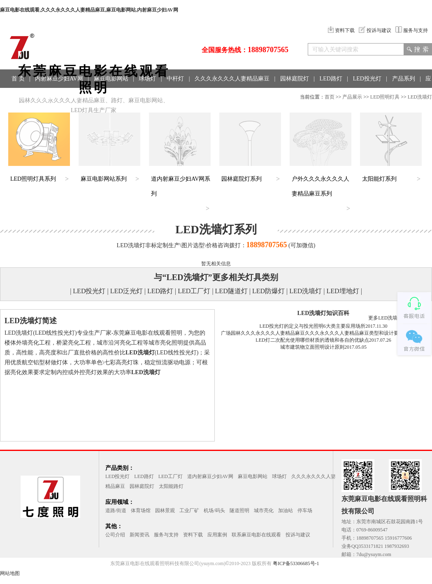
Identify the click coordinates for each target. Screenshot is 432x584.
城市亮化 (264, 510)
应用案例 (217, 535)
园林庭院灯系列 (241, 179)
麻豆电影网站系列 (104, 179)
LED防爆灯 (268, 290)
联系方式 (81, 97)
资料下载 (341, 30)
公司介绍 (115, 535)
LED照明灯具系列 (33, 179)
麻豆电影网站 (111, 79)
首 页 (18, 79)
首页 (329, 97)
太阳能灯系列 (379, 179)
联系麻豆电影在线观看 (256, 535)
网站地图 (10, 573)
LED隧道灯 (231, 290)
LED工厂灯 (194, 290)
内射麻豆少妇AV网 (59, 79)
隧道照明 (239, 510)
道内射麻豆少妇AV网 (210, 476)
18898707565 (268, 50)
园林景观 (165, 510)
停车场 (304, 510)
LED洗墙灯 (420, 97)
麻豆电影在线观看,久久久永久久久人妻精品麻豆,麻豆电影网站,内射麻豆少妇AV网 (89, 10)
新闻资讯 (139, 535)
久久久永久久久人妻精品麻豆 (232, 79)
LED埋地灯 (343, 290)
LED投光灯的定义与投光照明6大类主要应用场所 (312, 326)
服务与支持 (411, 30)
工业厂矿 (189, 510)
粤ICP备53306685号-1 (296, 563)
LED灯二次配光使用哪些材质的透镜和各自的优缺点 (312, 340)
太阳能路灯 (171, 486)
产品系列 (403, 79)
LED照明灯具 (384, 97)
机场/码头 (214, 510)
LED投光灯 (367, 79)
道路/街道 (115, 510)
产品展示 (352, 97)
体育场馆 (141, 510)
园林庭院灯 (294, 79)
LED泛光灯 (126, 290)
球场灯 (147, 79)
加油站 (285, 510)
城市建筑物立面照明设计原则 (312, 347)
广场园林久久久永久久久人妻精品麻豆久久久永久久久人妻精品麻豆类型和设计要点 (312, 333)
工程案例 (47, 97)
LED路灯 (331, 79)
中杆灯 (175, 79)
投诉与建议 (375, 30)
